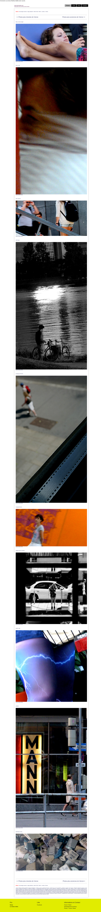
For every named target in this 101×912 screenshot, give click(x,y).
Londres (43, 11)
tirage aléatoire (30, 11)
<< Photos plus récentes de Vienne (27, 17)
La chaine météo (14, 906)
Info (79, 5)
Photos (68, 5)
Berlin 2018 (36, 11)
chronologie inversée (23, 11)
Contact (85, 5)
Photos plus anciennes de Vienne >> (73, 17)
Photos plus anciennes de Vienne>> (74, 881)
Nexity (11, 905)
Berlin (40, 11)
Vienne (46, 11)
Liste (74, 5)
